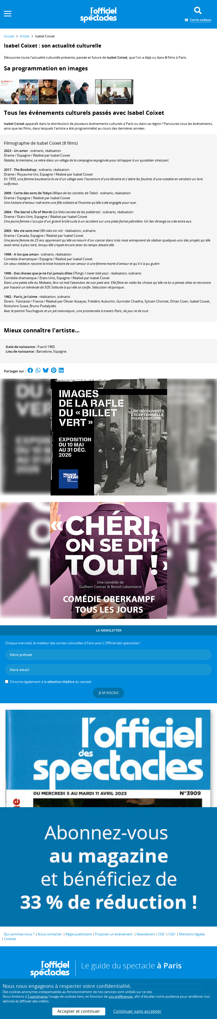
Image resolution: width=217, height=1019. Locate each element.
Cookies (10, 938)
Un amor (21, 150)
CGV (161, 934)
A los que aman (26, 254)
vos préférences (120, 996)
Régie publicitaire (78, 934)
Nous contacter (50, 934)
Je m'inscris (109, 692)
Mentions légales (192, 934)
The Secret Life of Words (33, 212)
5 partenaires (38, 996)
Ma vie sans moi (27, 230)
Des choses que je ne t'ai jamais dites (43, 273)
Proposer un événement (114, 934)
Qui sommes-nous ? (19, 934)
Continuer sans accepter (137, 1011)
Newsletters (145, 934)
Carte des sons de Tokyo (33, 193)
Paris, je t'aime (25, 296)
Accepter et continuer (78, 1011)
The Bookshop (25, 169)
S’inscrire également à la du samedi (50, 681)
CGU (171, 934)
